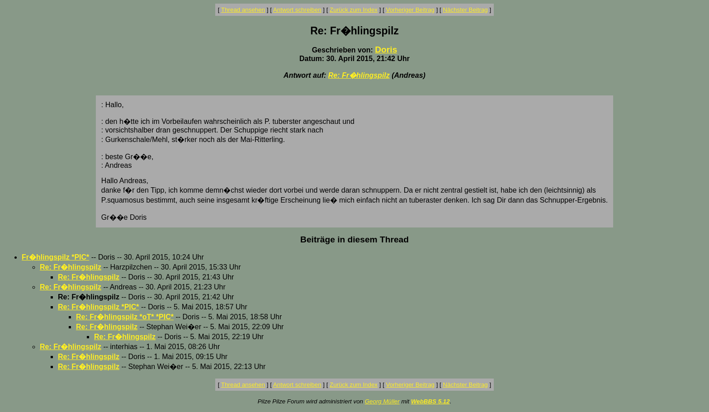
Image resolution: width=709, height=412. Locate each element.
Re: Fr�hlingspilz (359, 75)
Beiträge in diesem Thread (354, 239)
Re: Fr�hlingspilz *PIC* (98, 307)
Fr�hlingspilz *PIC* (55, 257)
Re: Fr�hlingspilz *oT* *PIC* (125, 317)
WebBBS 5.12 (430, 401)
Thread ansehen (243, 9)
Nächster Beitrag (465, 9)
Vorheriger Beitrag (410, 9)
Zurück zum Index (354, 9)
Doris (386, 49)
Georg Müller (382, 401)
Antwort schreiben (297, 9)
